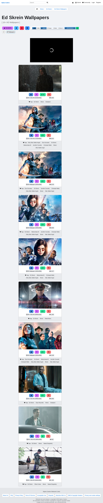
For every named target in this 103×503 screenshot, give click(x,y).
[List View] (38, 28)
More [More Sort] (61, 28)
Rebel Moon (48, 318)
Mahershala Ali (27, 145)
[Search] (47, 2)
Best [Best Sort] (55, 28)
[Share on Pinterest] (22, 28)
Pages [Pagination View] (49, 28)
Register (98, 2)
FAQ (11, 495)
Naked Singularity (48, 443)
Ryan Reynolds (39, 402)
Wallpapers (11, 32)
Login (93, 2)
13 (42, 94)
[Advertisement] (92, 86)
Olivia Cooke (37, 484)
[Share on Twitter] (16, 28)
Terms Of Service (30, 495)
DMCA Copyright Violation (75, 495)
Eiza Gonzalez (45, 142)
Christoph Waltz (48, 145)
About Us (5, 495)
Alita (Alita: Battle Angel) (34, 142)
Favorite (8, 28)
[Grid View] (34, 28)
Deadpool (48, 101)
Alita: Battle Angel (40, 147)
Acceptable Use (41, 495)
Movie (42, 9)
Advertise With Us (61, 495)
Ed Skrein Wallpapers (60, 9)
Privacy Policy (19, 495)
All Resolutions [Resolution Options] (70, 28)
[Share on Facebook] (27, 28)
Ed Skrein (49, 9)
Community (86, 2)
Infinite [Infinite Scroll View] (43, 28)
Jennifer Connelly (37, 145)
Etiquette (50, 495)
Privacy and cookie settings (92, 495)
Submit (78, 2)
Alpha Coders (5, 2)
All (3, 32)
